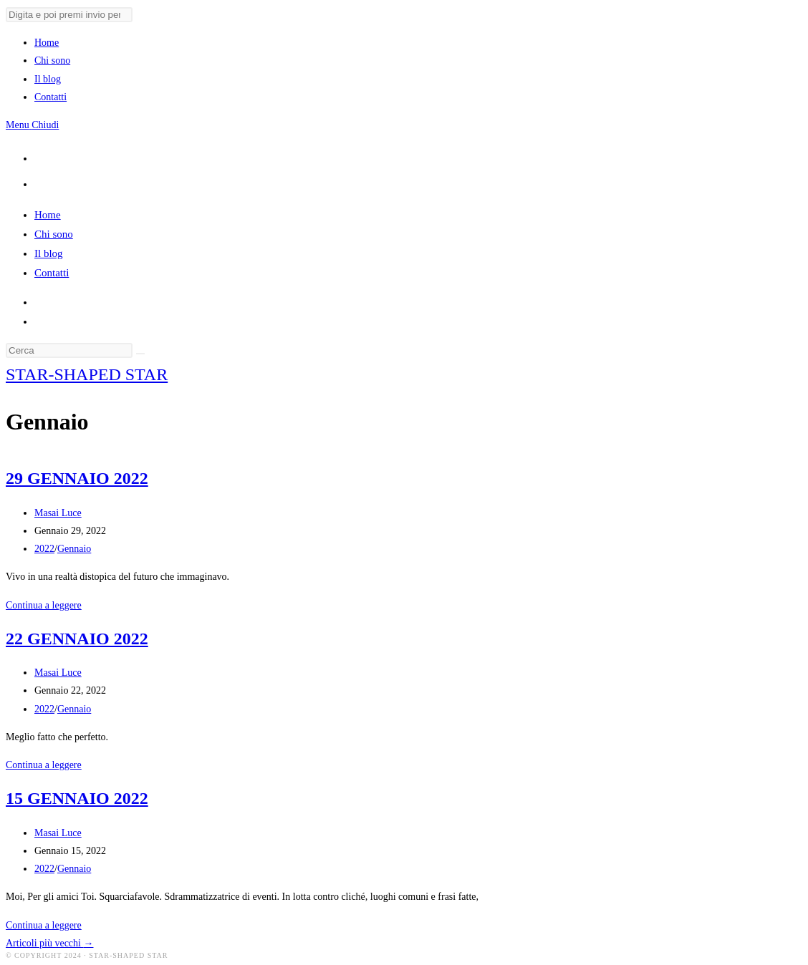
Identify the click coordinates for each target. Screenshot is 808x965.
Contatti (51, 272)
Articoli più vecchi (49, 943)
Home (47, 214)
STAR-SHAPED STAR (87, 374)
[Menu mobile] (32, 125)
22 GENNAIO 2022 (77, 638)
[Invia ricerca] (69, 14)
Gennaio (74, 548)
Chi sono (53, 234)
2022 (44, 548)
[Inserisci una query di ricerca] (69, 350)
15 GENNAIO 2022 (77, 798)
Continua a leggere (44, 605)
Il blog (48, 253)
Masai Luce (58, 513)
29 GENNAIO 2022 (77, 478)
